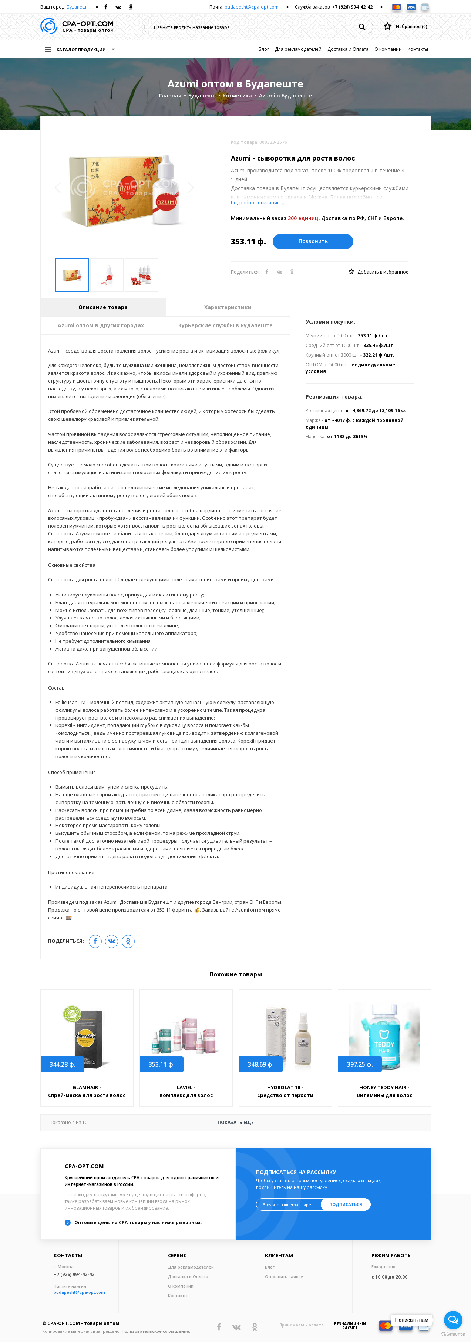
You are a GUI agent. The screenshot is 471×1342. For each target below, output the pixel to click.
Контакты (418, 49)
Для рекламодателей (298, 49)
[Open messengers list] (453, 1320)
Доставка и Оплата (348, 49)
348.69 (261, 1064)
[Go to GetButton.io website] (453, 1334)
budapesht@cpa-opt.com (252, 7)
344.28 (62, 1064)
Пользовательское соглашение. (156, 1331)
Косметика (237, 95)
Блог (264, 49)
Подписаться (345, 1204)
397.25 (360, 1064)
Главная (170, 95)
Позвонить (313, 241)
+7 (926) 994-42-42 (352, 7)
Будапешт (77, 7)
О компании (388, 49)
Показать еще (152, 1122)
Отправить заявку (284, 1276)
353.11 (162, 1064)
